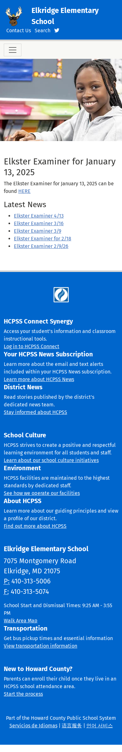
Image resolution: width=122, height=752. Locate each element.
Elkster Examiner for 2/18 (42, 239)
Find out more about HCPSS (35, 526)
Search (42, 31)
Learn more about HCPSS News (39, 379)
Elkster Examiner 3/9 (37, 231)
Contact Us (18, 31)
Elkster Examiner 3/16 (39, 223)
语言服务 (72, 726)
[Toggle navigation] (12, 50)
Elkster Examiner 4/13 (39, 216)
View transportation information (40, 646)
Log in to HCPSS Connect (31, 346)
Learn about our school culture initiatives (51, 460)
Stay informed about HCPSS (35, 412)
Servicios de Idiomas (33, 726)
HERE (24, 191)
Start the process (23, 694)
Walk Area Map (21, 621)
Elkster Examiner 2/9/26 (41, 246)
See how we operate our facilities (42, 493)
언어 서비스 (99, 726)
